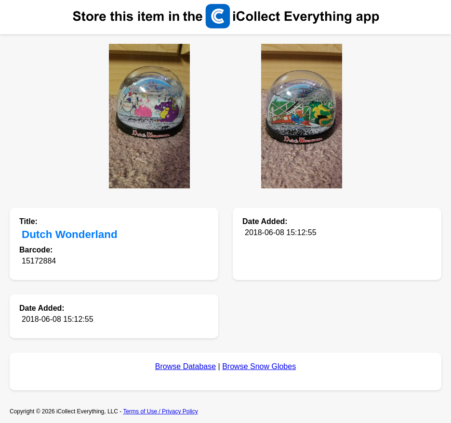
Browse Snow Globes (259, 366)
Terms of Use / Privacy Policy (160, 411)
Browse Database (185, 366)
